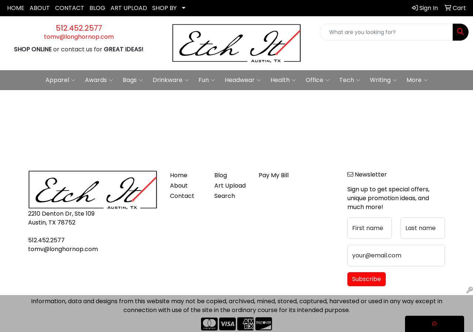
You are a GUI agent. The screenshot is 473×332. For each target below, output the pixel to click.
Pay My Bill (274, 175)
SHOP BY (164, 8)
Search (224, 196)
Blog (220, 175)
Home (178, 175)
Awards (99, 80)
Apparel (60, 80)
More (417, 80)
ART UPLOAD (128, 8)
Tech (349, 80)
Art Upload (230, 185)
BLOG (97, 8)
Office (318, 80)
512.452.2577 (79, 28)
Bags (133, 80)
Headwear (243, 80)
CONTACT (69, 8)
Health (283, 80)
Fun (206, 80)
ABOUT (40, 8)
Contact (182, 196)
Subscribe (366, 279)
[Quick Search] (386, 32)
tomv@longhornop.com (79, 36)
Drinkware (171, 80)
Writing (383, 80)
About (179, 185)
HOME (15, 8)
